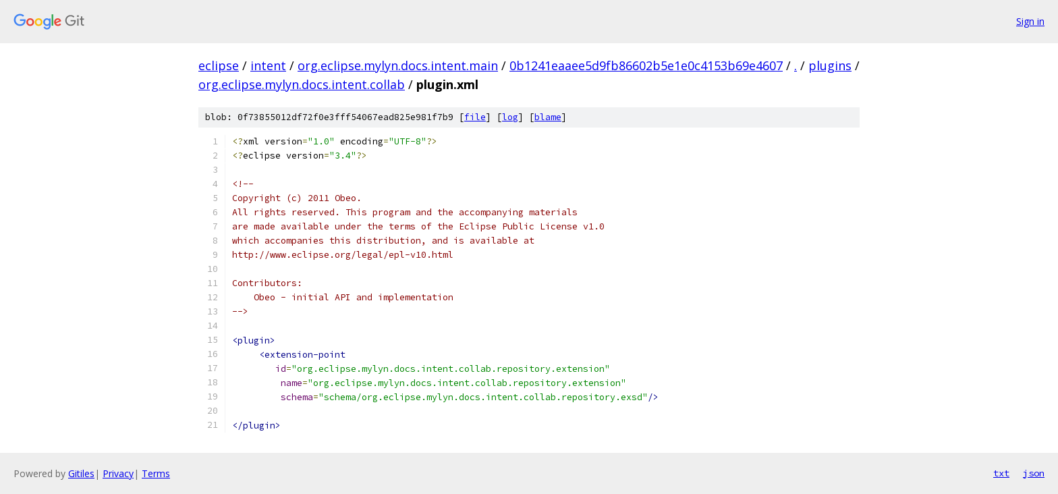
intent (268, 65)
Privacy (118, 473)
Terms (156, 473)
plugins (830, 65)
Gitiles (81, 473)
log (510, 117)
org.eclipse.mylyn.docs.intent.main (398, 65)
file (475, 117)
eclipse (218, 65)
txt (1001, 473)
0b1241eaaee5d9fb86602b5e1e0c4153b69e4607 (646, 65)
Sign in (1030, 21)
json (1034, 473)
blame (547, 117)
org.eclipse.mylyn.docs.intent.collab (301, 84)
